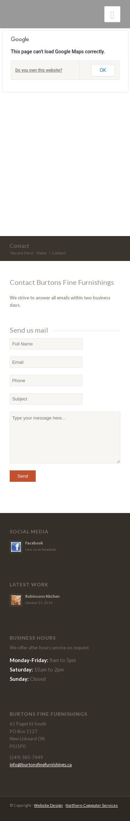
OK (103, 70)
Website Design (48, 805)
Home (41, 253)
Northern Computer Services (92, 805)
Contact (19, 245)
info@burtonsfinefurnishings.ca (41, 764)
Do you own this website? (38, 70)
